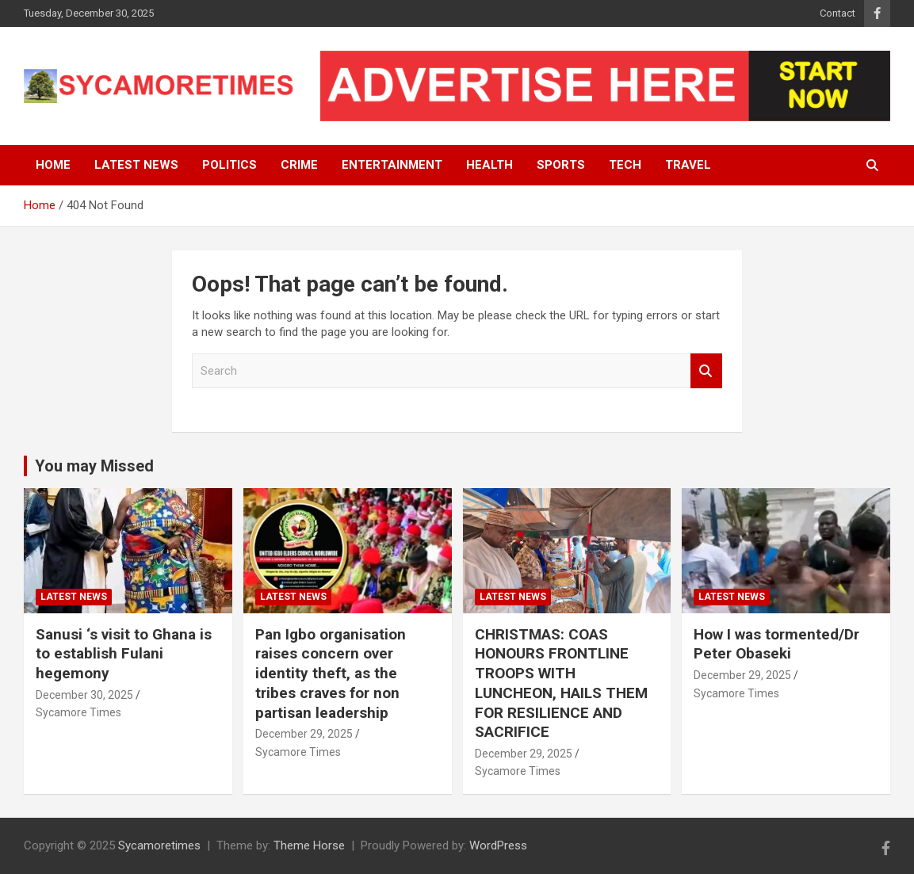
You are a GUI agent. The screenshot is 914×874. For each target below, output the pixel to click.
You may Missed (94, 465)
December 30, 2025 (84, 695)
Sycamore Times (78, 712)
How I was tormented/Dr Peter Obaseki (776, 644)
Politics (229, 165)
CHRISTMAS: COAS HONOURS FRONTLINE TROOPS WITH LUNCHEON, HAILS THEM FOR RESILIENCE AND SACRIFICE (561, 683)
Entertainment (392, 165)
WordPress (498, 845)
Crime (299, 165)
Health (489, 165)
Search (706, 371)
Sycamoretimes (159, 845)
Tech (625, 165)
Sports (561, 165)
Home (53, 165)
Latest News (136, 165)
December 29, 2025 (304, 733)
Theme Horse (309, 845)
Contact (837, 13)
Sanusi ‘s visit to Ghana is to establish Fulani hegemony (124, 653)
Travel (688, 165)
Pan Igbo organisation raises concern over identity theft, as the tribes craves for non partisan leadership (330, 673)
